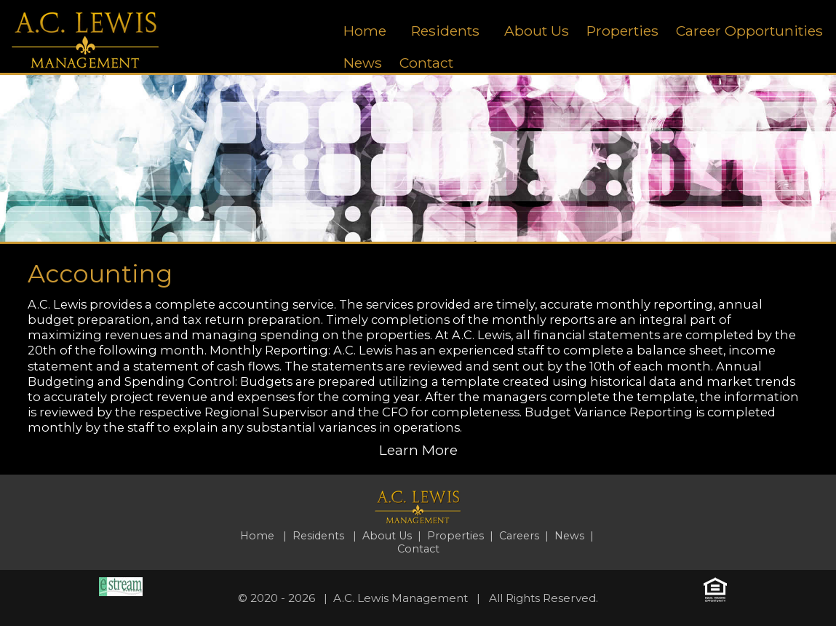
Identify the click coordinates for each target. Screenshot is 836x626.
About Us (536, 30)
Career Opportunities (749, 30)
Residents (445, 30)
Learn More (418, 450)
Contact (426, 62)
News (362, 62)
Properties (622, 30)
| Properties (451, 535)
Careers (519, 535)
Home (364, 30)
